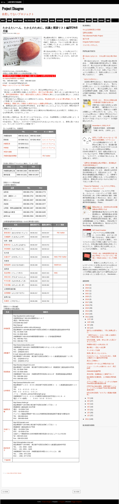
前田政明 (7, 265)
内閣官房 (7, 144)
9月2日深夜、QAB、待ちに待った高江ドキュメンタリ (101, 340)
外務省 (6, 148)
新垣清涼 (7, 233)
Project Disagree (13, 8)
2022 (87, 291)
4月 (88, 407)
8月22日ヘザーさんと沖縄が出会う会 (100, 364)
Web (56, 257)
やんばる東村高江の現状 (92, 30)
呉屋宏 (6, 301)
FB (23, 85)
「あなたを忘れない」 (91, 79)
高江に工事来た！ (93, 361)
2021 (87, 293)
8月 (88, 328)
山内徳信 (7, 390)
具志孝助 (7, 273)
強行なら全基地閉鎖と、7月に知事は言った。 (102, 331)
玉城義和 (7, 237)
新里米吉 (7, 245)
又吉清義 (7, 285)
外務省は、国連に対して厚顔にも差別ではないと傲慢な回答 (26, 103)
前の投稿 (76, 492)
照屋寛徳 (7, 372)
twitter (27, 85)
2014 (87, 311)
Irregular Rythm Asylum (91, 42)
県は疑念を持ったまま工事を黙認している (60, 99)
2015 (87, 308)
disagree (59, 20)
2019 (87, 299)
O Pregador (61, 501)
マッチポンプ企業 (93, 350)
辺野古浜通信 (88, 33)
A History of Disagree (14, 2)
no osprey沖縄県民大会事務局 (13, 78)
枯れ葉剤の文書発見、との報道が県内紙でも (101, 378)
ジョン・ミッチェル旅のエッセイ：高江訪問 (101, 367)
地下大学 (86, 39)
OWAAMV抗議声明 (94, 371)
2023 (87, 288)
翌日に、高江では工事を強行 (42, 92)
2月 (88, 413)
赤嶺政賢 (7, 328)
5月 (88, 404)
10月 (89, 322)
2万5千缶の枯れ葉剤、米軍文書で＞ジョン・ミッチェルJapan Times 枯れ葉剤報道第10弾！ (101, 388)
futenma (81, 20)
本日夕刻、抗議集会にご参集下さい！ (100, 374)
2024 (87, 285)
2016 (87, 305)
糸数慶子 (7, 353)
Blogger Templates (76, 501)
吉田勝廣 (7, 293)
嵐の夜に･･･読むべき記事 (96, 347)
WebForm (57, 265)
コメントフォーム (48, 140)
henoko (88, 20)
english (67, 20)
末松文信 (7, 277)
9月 (88, 325)
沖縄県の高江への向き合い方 (97, 344)
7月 (88, 398)
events (74, 20)
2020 (87, 296)
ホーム (3, 2)
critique (44, 20)
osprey (101, 20)
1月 (88, 415)
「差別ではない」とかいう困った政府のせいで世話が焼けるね (101, 336)
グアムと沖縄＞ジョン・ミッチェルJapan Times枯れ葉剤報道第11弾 (102, 382)
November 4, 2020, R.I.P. (101, 125)
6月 (88, 401)
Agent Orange (18, 20)
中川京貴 (7, 281)
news (95, 20)
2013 (87, 314)
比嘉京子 (7, 257)
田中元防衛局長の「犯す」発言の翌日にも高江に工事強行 (27, 94)
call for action (30, 20)
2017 (87, 302)
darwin (52, 20)
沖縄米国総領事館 (10, 156)
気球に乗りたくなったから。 (97, 353)
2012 (87, 317)
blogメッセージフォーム (11, 85)
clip (38, 20)
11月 (89, 319)
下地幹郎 (7, 460)
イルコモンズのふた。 (91, 45)
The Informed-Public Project (93, 36)
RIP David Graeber (99, 230)
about (3, 20)
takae (108, 20)
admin (9, 20)
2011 (87, 419)
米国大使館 (8, 152)
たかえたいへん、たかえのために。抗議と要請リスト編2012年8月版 (40, 29)
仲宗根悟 (7, 249)
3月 (88, 410)
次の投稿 (5, 492)
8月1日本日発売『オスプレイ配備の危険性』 (101, 393)
